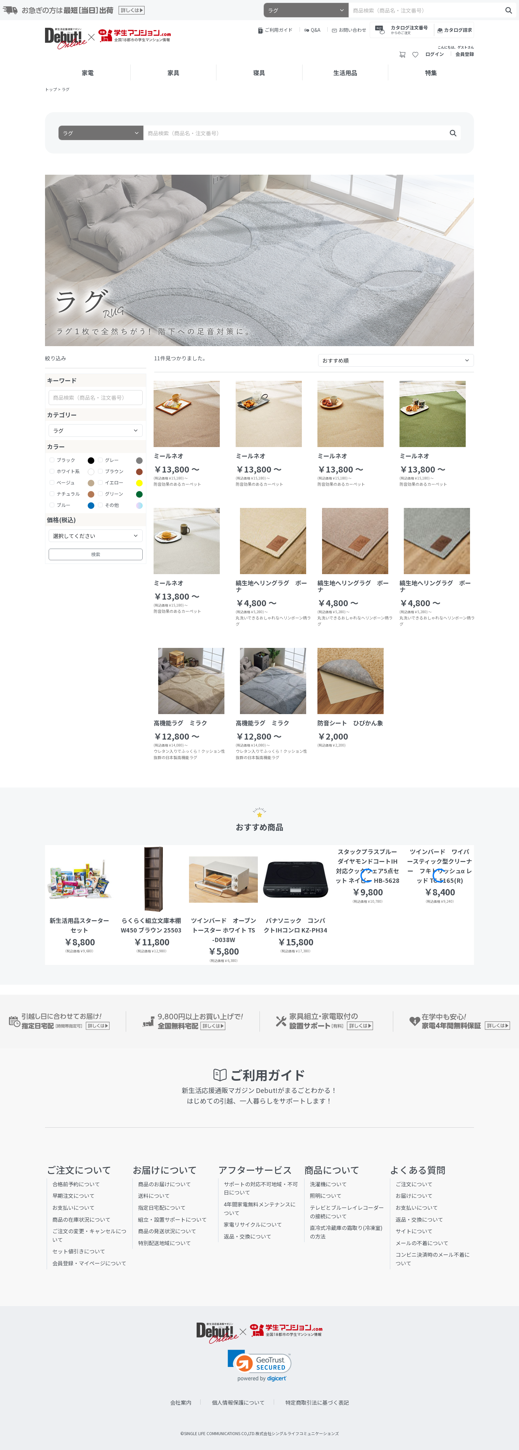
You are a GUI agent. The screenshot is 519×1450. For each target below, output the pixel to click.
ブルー (64, 505)
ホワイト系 (68, 471)
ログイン (434, 54)
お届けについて (414, 1196)
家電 (88, 72)
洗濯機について (328, 1184)
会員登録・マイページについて (89, 1263)
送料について (154, 1196)
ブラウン (114, 471)
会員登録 (464, 54)
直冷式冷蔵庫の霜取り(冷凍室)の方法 (346, 1232)
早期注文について (73, 1196)
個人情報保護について (238, 1402)
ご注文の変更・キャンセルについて (89, 1235)
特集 (431, 72)
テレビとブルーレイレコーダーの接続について (347, 1211)
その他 (112, 505)
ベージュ (66, 482)
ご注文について (414, 1184)
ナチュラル (68, 493)
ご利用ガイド (275, 30)
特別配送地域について (164, 1243)
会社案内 (180, 1402)
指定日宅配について (162, 1207)
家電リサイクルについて (253, 1224)
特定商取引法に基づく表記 (317, 1402)
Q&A (312, 29)
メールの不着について (422, 1243)
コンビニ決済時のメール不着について (433, 1258)
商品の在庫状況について (81, 1219)
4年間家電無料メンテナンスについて (260, 1208)
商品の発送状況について (167, 1231)
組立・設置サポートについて (172, 1219)
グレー (112, 460)
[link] (259, 1365)
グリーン (114, 493)
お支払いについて (73, 1207)
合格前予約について (76, 1184)
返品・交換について (247, 1236)
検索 (95, 554)
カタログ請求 (455, 29)
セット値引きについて (78, 1251)
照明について (326, 1196)
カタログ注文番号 (409, 29)
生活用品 (345, 72)
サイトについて (414, 1231)
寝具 (259, 72)
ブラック (66, 460)
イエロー (114, 482)
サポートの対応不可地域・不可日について (261, 1188)
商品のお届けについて (164, 1184)
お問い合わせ (349, 29)
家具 (173, 72)
